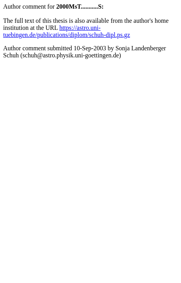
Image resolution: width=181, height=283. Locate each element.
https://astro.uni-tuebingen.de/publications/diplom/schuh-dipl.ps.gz (66, 31)
